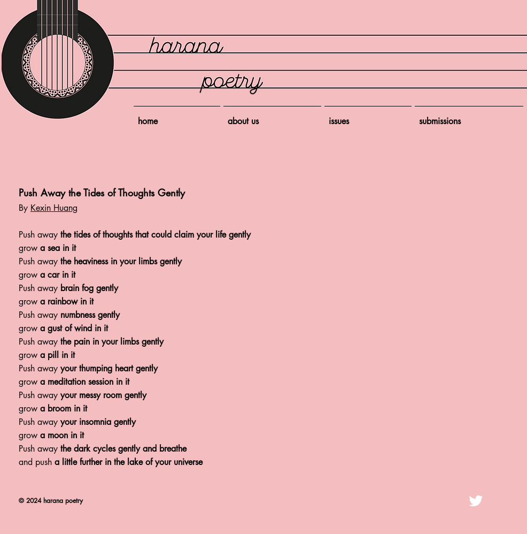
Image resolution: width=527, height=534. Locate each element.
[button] (368, 116)
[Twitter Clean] (476, 501)
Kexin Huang (54, 207)
